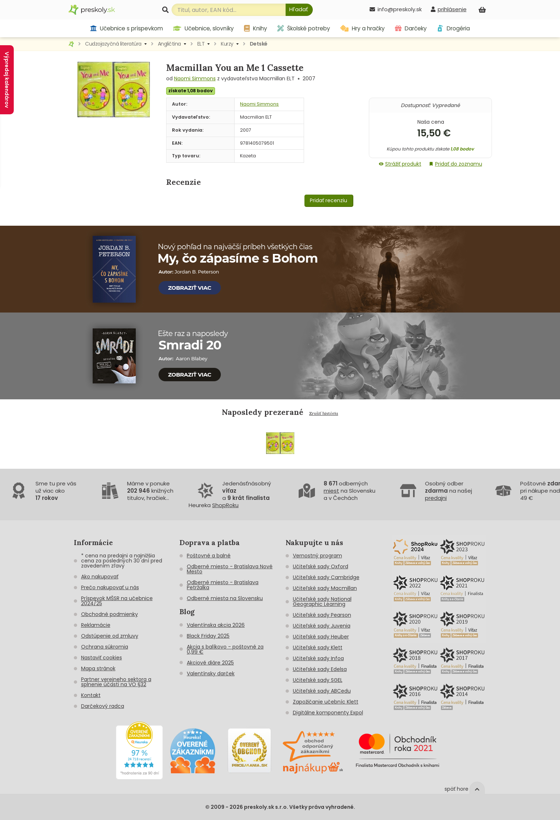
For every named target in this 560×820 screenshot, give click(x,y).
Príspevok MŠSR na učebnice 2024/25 (117, 601)
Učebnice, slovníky (203, 28)
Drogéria (453, 28)
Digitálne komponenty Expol (328, 712)
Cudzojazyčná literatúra (113, 43)
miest (331, 490)
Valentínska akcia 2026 (216, 625)
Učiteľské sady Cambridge (326, 577)
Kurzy (227, 43)
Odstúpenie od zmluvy (109, 636)
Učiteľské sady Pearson (322, 615)
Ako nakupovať (99, 576)
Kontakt (91, 695)
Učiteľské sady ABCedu (322, 690)
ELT (201, 43)
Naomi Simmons (195, 78)
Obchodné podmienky (109, 614)
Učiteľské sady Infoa (318, 658)
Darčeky (411, 28)
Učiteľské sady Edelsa (320, 669)
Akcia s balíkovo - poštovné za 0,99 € (225, 649)
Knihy (255, 28)
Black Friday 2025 (208, 636)
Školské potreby (303, 28)
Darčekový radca (102, 706)
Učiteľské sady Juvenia (321, 625)
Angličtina (169, 43)
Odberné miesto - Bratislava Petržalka (222, 585)
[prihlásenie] (448, 9)
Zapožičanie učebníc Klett (325, 701)
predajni (436, 498)
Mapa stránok (98, 668)
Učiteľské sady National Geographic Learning (322, 601)
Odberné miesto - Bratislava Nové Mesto (230, 569)
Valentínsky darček (211, 673)
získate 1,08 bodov (190, 91)
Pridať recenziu (328, 200)
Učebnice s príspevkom (126, 28)
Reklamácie (95, 625)
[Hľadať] (299, 10)
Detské (259, 43)
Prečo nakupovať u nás (110, 587)
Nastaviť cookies (101, 657)
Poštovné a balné (209, 555)
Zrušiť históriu (323, 413)
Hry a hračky (362, 28)
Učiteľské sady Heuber (321, 636)
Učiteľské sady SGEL (317, 680)
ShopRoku (225, 505)
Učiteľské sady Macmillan (325, 588)
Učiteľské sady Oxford (320, 566)
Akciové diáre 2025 (210, 662)
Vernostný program (317, 555)
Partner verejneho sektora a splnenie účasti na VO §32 (116, 682)
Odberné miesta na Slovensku (225, 598)
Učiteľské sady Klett (317, 647)
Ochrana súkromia (104, 646)
